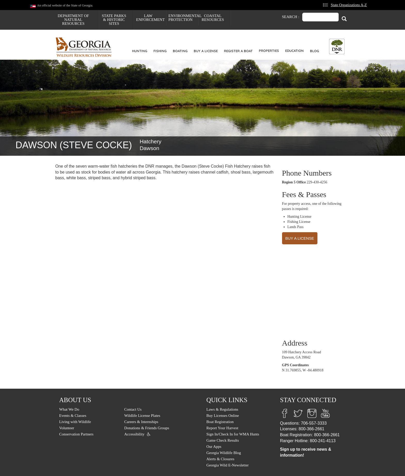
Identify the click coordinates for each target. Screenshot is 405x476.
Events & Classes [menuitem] (72, 415)
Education (294, 51)
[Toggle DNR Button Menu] (337, 46)
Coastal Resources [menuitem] (212, 18)
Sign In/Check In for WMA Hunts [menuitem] (232, 434)
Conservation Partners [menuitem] (76, 434)
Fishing (160, 51)
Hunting (139, 51)
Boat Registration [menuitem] (219, 422)
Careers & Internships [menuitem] (141, 422)
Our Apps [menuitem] (213, 446)
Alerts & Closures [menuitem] (220, 459)
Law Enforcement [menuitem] (150, 18)
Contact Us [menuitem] (133, 409)
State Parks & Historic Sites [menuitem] (114, 20)
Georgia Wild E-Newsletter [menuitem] (227, 465)
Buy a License (206, 51)
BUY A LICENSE (299, 238)
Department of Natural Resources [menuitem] (73, 20)
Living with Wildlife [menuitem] (75, 422)
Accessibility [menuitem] (134, 434)
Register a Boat (238, 51)
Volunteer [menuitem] (66, 428)
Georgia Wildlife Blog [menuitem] (223, 453)
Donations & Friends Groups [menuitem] (146, 428)
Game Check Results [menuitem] (222, 440)
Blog (314, 51)
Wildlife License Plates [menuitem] (142, 415)
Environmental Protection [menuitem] (183, 18)
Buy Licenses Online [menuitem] (222, 415)
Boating (180, 51)
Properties (269, 51)
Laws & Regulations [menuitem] (222, 409)
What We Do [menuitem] (69, 409)
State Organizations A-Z (349, 5)
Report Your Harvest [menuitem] (222, 428)
